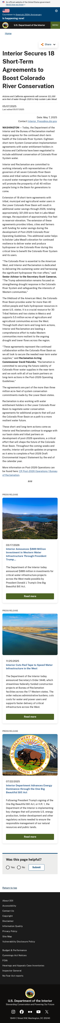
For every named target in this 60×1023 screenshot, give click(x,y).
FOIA (5, 960)
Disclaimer (8, 921)
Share (48, 44)
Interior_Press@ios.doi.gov (42, 121)
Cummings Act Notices (14, 955)
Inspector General (12, 970)
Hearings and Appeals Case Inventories (23, 965)
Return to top (9, 887)
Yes (13, 867)
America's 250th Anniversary (28, 14)
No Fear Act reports (12, 975)
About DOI (7, 900)
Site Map (7, 936)
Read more (30, 596)
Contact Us (8, 911)
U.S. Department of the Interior (29, 25)
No (23, 867)
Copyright (7, 916)
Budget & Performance (14, 950)
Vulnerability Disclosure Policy (18, 941)
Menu (55, 25)
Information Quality (12, 926)
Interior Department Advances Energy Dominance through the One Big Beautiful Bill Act (29, 789)
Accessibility (9, 905)
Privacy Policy (9, 931)
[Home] (5, 25)
